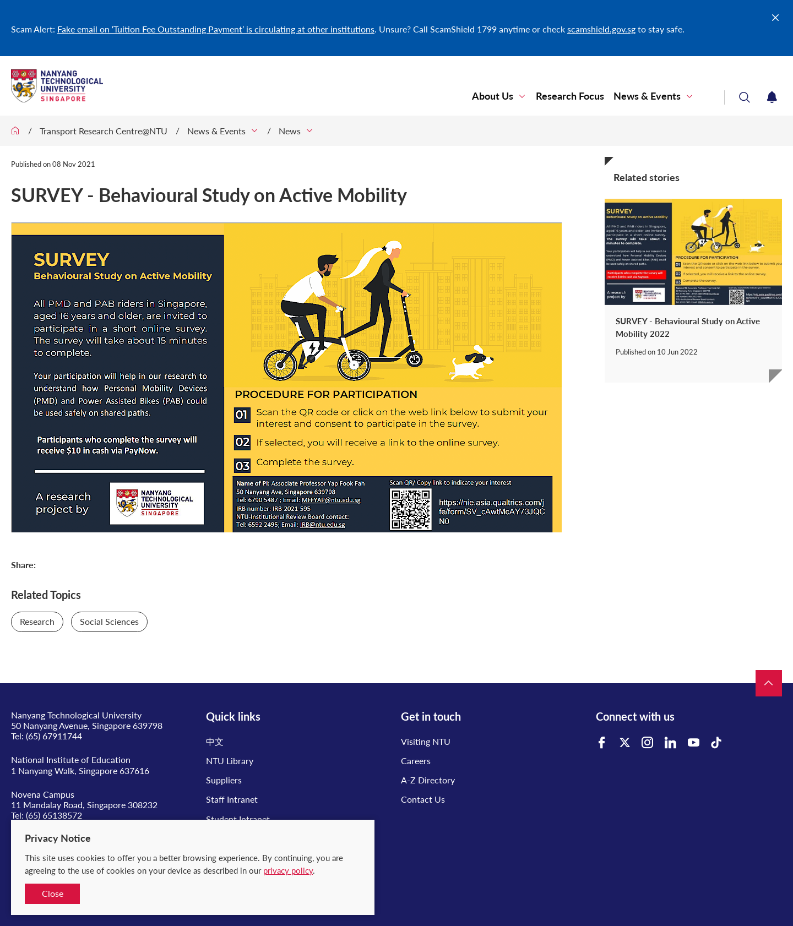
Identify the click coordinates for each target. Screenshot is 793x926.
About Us (492, 96)
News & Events (647, 96)
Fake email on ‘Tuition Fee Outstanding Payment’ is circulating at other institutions (215, 29)
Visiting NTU (425, 741)
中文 (215, 741)
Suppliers (224, 780)
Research (37, 621)
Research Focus (570, 96)
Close (52, 893)
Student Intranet (238, 819)
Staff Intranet (232, 799)
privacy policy (288, 870)
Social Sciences (109, 621)
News (290, 131)
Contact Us (423, 799)
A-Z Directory (428, 780)
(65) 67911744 (54, 736)
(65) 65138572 (54, 815)
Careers (416, 760)
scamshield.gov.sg (601, 29)
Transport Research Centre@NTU (103, 131)
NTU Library (229, 760)
